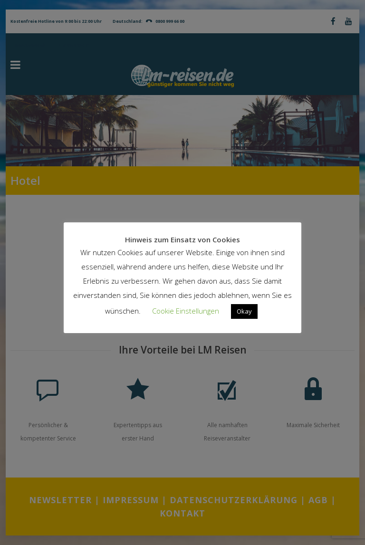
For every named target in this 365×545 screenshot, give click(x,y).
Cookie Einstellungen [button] (185, 311)
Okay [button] (244, 311)
